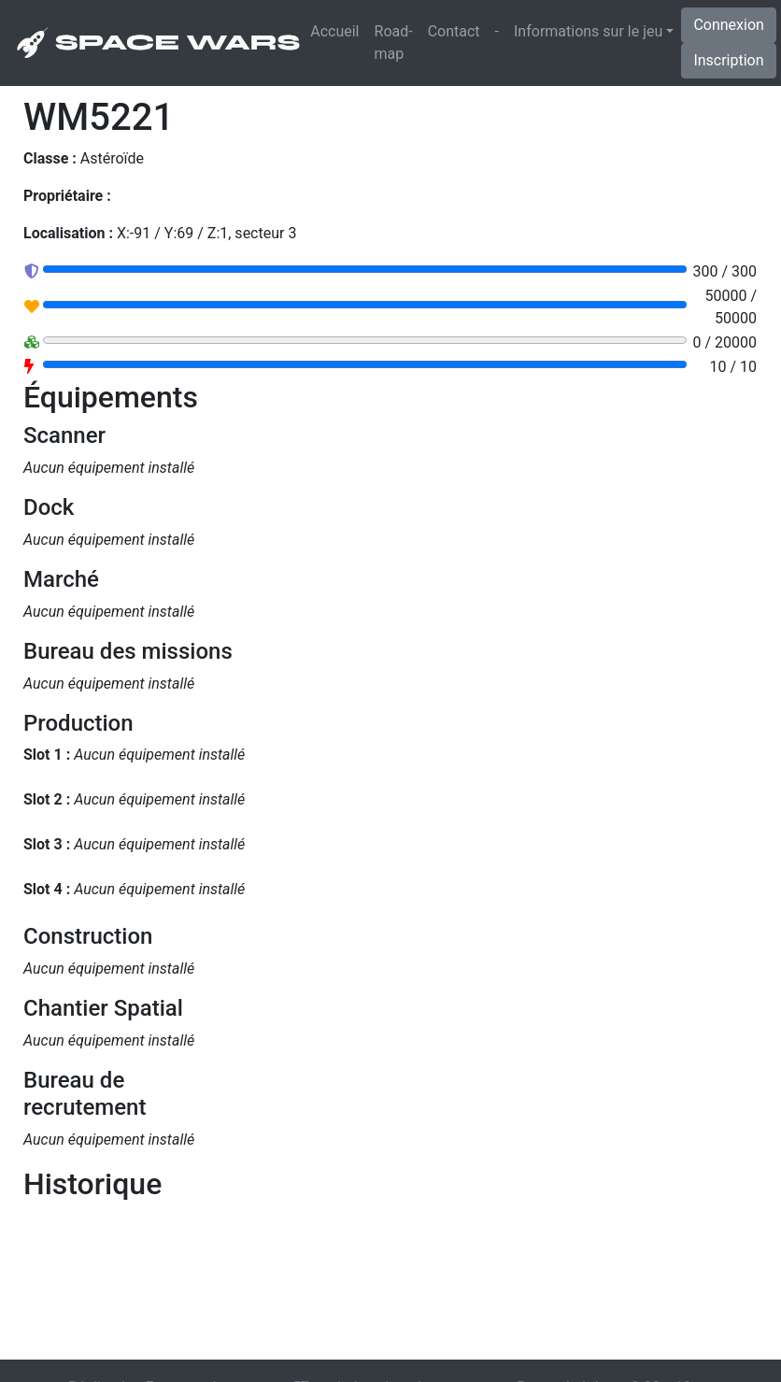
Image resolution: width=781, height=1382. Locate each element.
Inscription (728, 60)
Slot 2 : (46, 799)
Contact (454, 31)
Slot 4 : (46, 889)
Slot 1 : (46, 754)
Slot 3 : (46, 844)
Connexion (728, 25)
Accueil (338, 30)
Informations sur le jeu (588, 31)
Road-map (394, 42)
